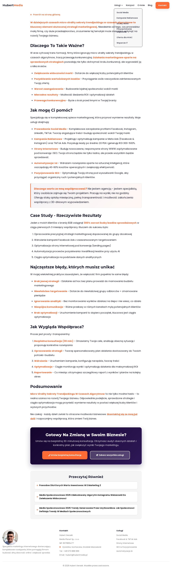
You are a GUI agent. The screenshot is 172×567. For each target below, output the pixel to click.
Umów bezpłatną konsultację (64, 455)
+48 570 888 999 (71, 551)
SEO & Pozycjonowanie (126, 547)
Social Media (122, 535)
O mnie (141, 5)
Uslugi (118, 5)
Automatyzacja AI (124, 551)
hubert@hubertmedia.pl (76, 555)
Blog (150, 5)
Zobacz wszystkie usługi (110, 455)
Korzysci (130, 5)
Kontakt (162, 5)
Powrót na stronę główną (45, 14)
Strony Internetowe (125, 543)
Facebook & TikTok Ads (126, 539)
